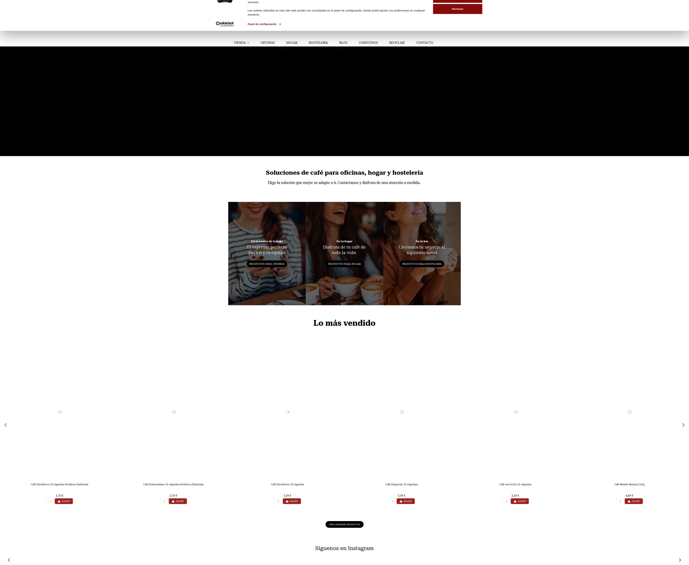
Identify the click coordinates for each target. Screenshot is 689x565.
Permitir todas (457, 9)
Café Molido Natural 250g (629, 484)
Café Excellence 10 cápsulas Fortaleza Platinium (59, 484)
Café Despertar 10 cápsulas (401, 484)
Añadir (64, 501)
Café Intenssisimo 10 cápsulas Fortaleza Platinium (173, 484)
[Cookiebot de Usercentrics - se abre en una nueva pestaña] (225, 46)
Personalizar (457, 20)
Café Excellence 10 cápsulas (287, 484)
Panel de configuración (262, 46)
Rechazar (458, 31)
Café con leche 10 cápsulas (515, 484)
